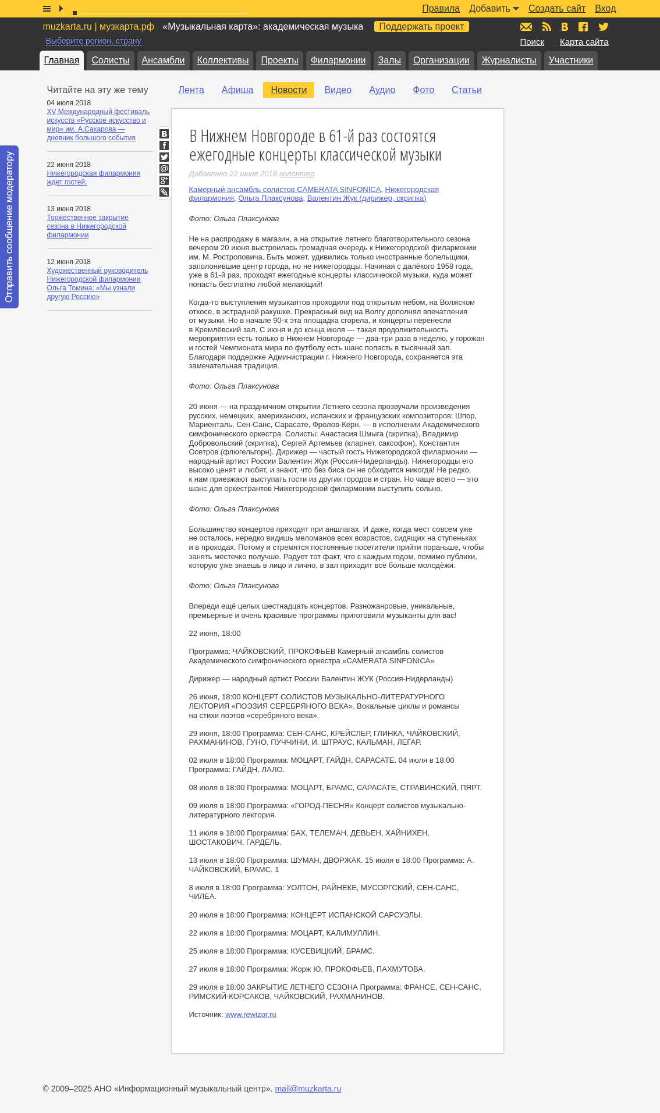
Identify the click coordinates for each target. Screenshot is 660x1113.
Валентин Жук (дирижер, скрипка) (367, 198)
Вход (605, 8)
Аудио (382, 90)
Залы (389, 60)
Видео (338, 90)
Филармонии (338, 60)
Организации (441, 60)
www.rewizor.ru (250, 1014)
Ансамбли (163, 60)
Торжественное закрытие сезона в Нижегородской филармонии (88, 226)
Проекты (279, 60)
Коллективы (223, 60)
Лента (191, 90)
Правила (441, 8)
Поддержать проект (421, 26)
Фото (423, 90)
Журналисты (509, 60)
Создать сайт (557, 8)
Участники (571, 60)
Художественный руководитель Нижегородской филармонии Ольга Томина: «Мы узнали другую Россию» (97, 283)
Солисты (110, 60)
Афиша (238, 90)
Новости (289, 90)
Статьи (467, 90)
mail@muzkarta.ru (308, 1088)
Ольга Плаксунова (270, 198)
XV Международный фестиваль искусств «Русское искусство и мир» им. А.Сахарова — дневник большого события (98, 125)
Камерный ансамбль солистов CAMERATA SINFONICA (285, 189)
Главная (62, 60)
